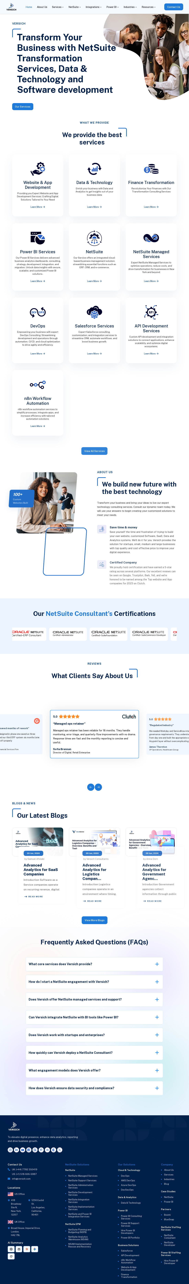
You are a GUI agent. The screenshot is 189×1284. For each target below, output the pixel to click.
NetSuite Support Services (82, 1180)
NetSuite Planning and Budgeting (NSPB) (79, 1230)
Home (29, 6)
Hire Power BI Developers (128, 1231)
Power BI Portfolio (130, 1237)
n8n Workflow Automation (128, 1261)
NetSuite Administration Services (80, 1186)
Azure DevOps (128, 1185)
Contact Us (173, 6)
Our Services (22, 106)
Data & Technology (131, 1203)
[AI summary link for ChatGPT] (11, 1249)
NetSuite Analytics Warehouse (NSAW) (78, 1238)
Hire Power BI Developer (171, 1262)
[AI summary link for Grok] (11, 1256)
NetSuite (73, 6)
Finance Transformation (129, 1275)
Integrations (92, 6)
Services (56, 6)
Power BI (111, 6)
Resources (147, 6)
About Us (42, 6)
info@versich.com (21, 1178)
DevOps (125, 1176)
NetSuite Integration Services (78, 1200)
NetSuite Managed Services (83, 1176)
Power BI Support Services (130, 1224)
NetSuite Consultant (169, 1236)
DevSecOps (127, 1189)
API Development (130, 1255)
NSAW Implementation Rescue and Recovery (80, 1245)
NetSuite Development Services (80, 1193)
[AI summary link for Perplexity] (19, 1249)
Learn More (38, 207)
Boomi (167, 1215)
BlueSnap (169, 1219)
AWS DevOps (128, 1180)
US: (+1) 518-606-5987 (24, 1174)
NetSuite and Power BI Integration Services (79, 1215)
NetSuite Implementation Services (81, 1208)
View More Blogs (94, 920)
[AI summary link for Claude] (26, 1249)
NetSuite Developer (169, 1243)
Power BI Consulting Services (131, 1217)
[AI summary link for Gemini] (34, 1249)
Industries (129, 6)
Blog (166, 1184)
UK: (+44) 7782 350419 (24, 1169)
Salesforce (127, 1250)
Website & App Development (128, 1268)
